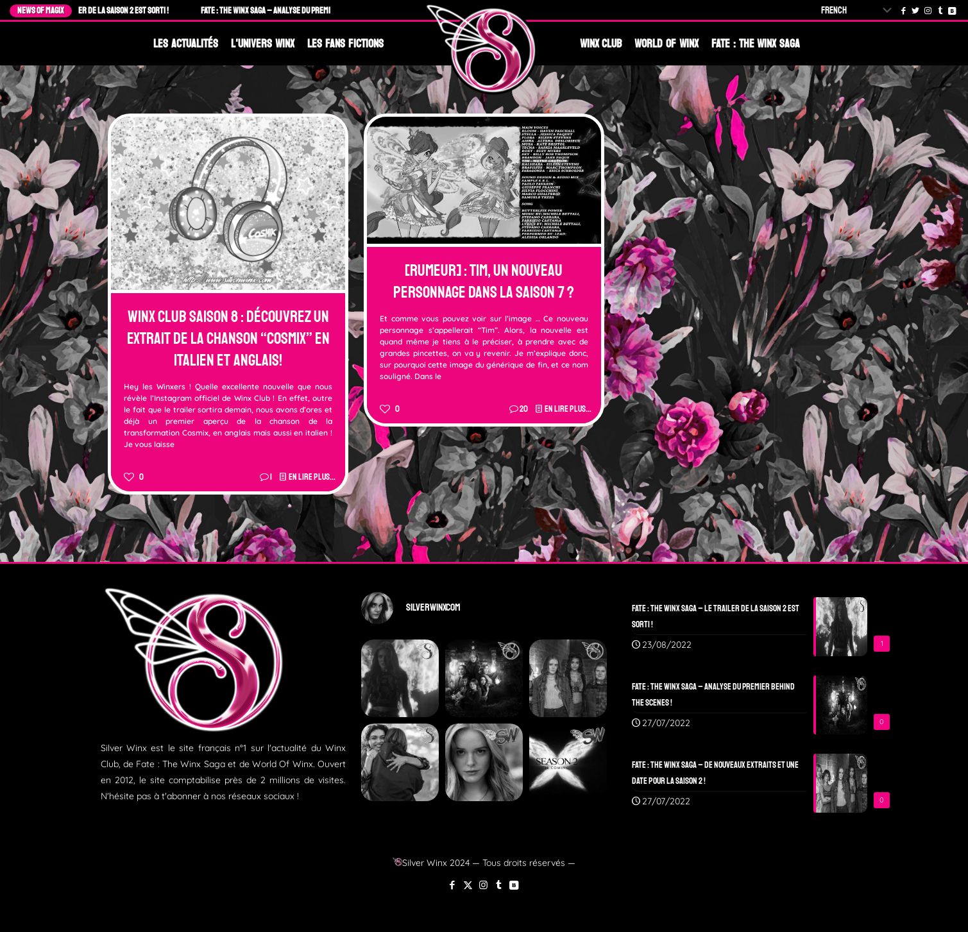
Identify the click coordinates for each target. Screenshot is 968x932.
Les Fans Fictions (345, 44)
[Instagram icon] (483, 885)
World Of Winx (666, 44)
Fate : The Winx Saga (755, 44)
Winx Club (601, 44)
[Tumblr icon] (499, 885)
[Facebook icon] (452, 885)
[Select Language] (858, 10)
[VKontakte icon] (514, 885)
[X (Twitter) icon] (468, 885)
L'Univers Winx (262, 44)
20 (524, 408)
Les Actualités (185, 44)
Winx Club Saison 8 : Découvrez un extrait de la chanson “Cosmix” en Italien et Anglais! (228, 339)
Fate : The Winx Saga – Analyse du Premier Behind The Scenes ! (311, 10)
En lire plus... (312, 476)
